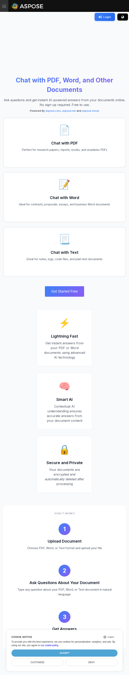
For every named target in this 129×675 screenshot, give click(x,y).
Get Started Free (64, 291)
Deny (91, 662)
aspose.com (53, 110)
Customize (37, 662)
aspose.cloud (90, 110)
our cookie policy (49, 645)
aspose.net (69, 110)
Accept (64, 653)
